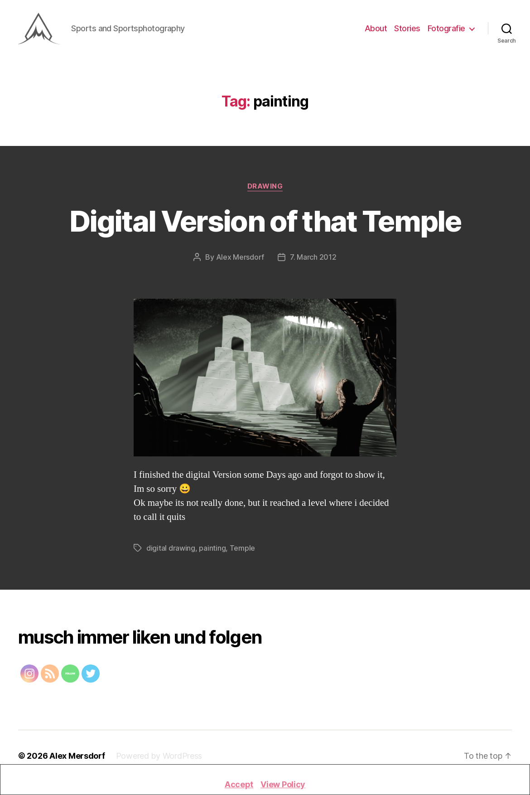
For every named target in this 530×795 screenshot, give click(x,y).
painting (212, 552)
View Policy (282, 784)
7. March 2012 (313, 261)
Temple (242, 552)
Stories (407, 30)
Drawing (265, 190)
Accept (239, 784)
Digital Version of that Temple (265, 225)
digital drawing (170, 552)
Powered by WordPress (159, 760)
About (376, 30)
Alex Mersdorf (240, 261)
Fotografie (446, 30)
